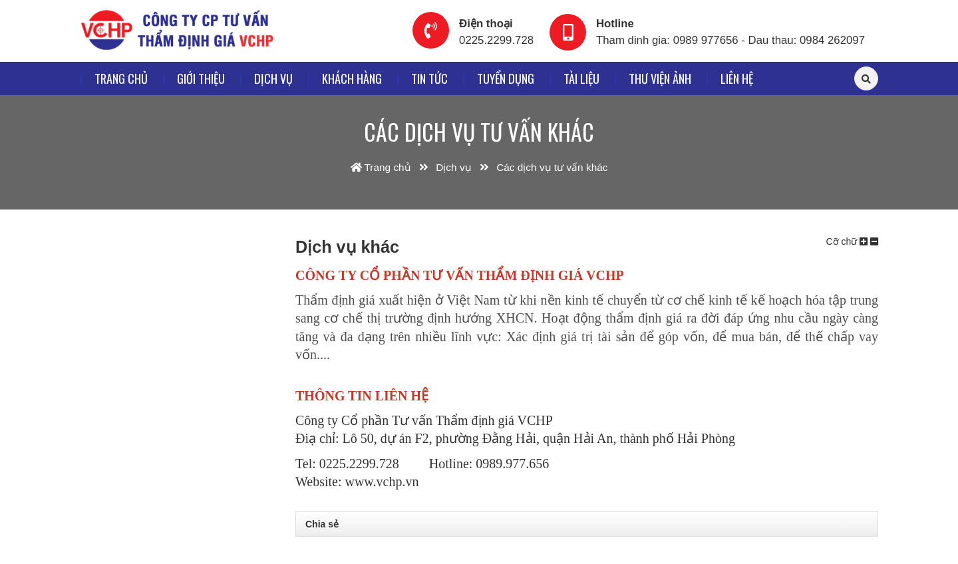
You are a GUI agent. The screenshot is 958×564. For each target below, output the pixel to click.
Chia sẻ (322, 524)
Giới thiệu (201, 78)
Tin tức (429, 78)
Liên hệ (736, 78)
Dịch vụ (273, 78)
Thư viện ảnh (660, 78)
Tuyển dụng (505, 78)
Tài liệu (581, 78)
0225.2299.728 (496, 40)
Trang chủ (121, 78)
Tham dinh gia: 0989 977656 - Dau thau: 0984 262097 (730, 40)
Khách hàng (352, 78)
